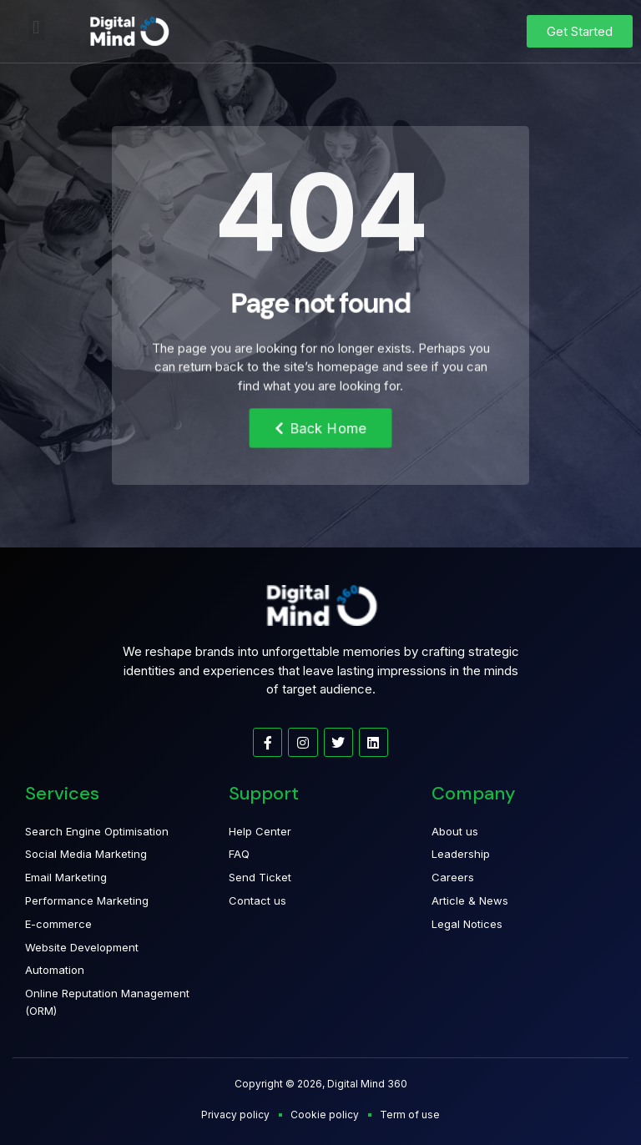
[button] (36, 27)
